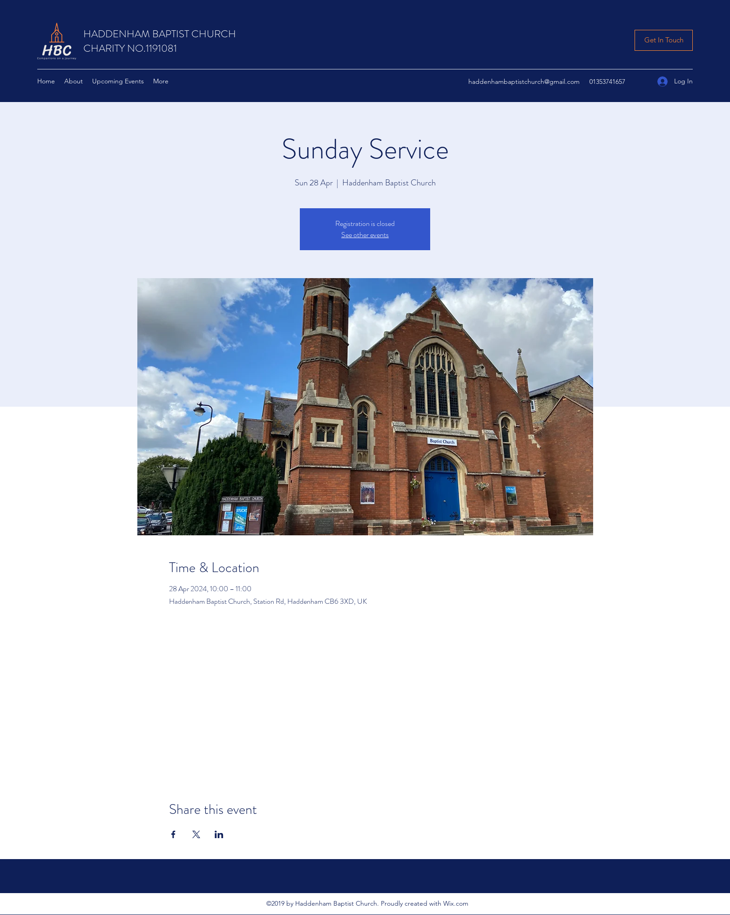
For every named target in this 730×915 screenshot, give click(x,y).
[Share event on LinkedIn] (219, 834)
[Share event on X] (196, 834)
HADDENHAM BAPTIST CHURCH (159, 34)
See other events (365, 234)
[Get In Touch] (664, 40)
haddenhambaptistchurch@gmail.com (524, 81)
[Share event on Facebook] (173, 834)
